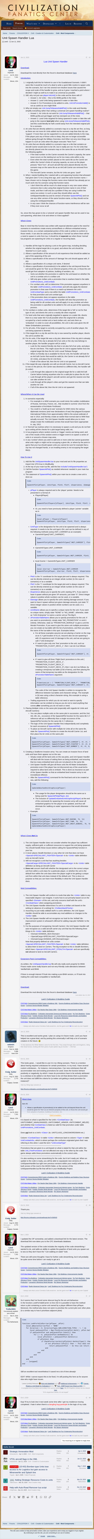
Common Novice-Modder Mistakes (37, 1005)
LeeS (6, 42)
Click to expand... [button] (56, 1115)
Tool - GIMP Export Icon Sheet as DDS (69, 1386)
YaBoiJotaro (14, 1482)
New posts (7, 28)
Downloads (48, 23)
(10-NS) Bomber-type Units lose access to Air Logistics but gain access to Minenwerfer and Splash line (29, 1469)
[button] (39, 23)
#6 (89, 1235)
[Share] (86, 57)
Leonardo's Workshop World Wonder (41, 1018)
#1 (89, 57)
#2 (89, 1031)
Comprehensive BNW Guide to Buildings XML (43, 1003)
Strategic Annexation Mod (21, 1451)
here (75, 73)
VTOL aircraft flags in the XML (23, 1459)
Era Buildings (32, 1014)
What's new (31, 23)
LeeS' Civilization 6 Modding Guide (55, 999)
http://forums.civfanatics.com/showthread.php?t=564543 (39, 1089)
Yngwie (12, 1475)
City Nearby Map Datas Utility (47, 1010)
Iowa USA (15, 1053)
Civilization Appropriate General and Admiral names (55, 1014)
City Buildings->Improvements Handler (70, 1010)
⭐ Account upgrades (32, 28)
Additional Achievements (69, 1383)
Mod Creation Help (35, 1482)
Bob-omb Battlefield (47, 1383)
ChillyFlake (13, 1490)
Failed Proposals (29, 1475)
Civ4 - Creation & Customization (38, 1461)
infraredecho (14, 1454)
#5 (89, 1205)
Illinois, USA (14, 81)
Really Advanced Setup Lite (38, 1022)
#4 (89, 1094)
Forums (19, 23)
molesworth (13, 1461)
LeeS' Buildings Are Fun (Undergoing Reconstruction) (65, 1022)
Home (9, 23)
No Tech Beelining (79, 1014)
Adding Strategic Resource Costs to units (34, 1480)
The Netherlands (12, 1322)
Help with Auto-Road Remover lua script (28, 1487)
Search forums (17, 28)
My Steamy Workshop (61, 1018)
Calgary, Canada (12, 1083)
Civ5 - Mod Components (36, 1454)
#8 (89, 1398)
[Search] (86, 23)
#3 (89, 1059)
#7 (89, 1296)
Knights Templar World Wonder (43, 1016)
